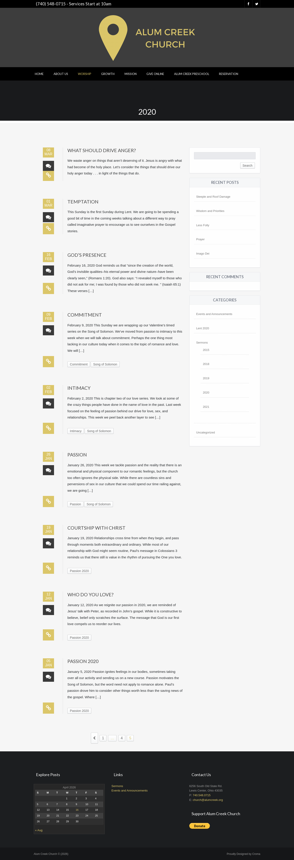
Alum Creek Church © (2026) (51, 854)
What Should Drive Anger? (101, 150)
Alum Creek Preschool (191, 74)
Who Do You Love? (90, 594)
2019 (206, 378)
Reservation (228, 74)
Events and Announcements (214, 314)
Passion (77, 454)
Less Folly (202, 225)
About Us (61, 74)
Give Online (155, 74)
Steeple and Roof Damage (213, 196)
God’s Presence (86, 255)
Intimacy (79, 388)
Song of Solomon (105, 364)
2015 (206, 350)
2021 (206, 406)
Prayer (200, 239)
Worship (84, 74)
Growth (108, 74)
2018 (206, 364)
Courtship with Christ (96, 528)
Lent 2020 (202, 328)
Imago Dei (202, 253)
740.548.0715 (202, 795)
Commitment (84, 314)
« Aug (38, 830)
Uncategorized (205, 432)
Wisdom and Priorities (210, 211)
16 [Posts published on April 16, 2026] (77, 809)
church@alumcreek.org (208, 800)
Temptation (82, 201)
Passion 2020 (79, 571)
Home (39, 74)
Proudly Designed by (243, 854)
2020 (206, 392)
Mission (131, 74)
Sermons (202, 342)
